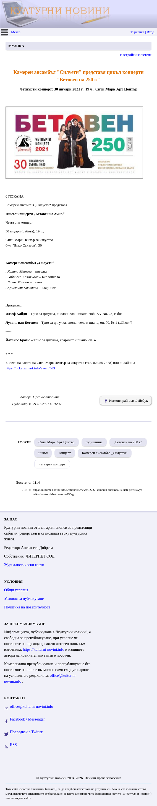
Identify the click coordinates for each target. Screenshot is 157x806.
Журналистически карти (24, 565)
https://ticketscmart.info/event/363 (30, 368)
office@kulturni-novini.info (31, 706)
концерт (65, 453)
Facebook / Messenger (27, 719)
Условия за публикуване (24, 599)
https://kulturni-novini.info (44, 649)
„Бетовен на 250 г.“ (128, 442)
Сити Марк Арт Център (56, 442)
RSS (13, 745)
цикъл (43, 453)
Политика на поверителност (27, 607)
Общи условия (16, 590)
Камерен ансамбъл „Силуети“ (104, 453)
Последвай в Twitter (26, 732)
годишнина (94, 442)
